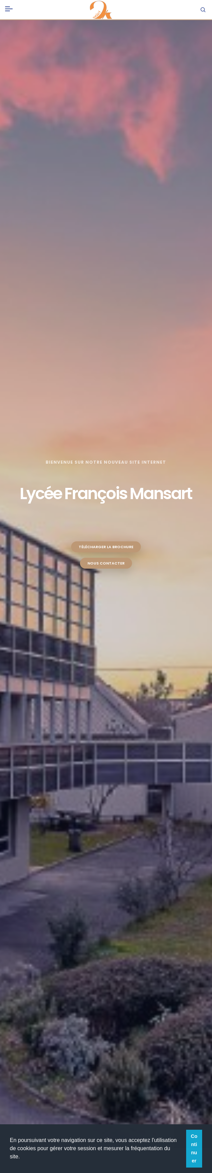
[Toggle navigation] (9, 7)
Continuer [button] (194, 1148)
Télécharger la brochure (106, 547)
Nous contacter (106, 563)
